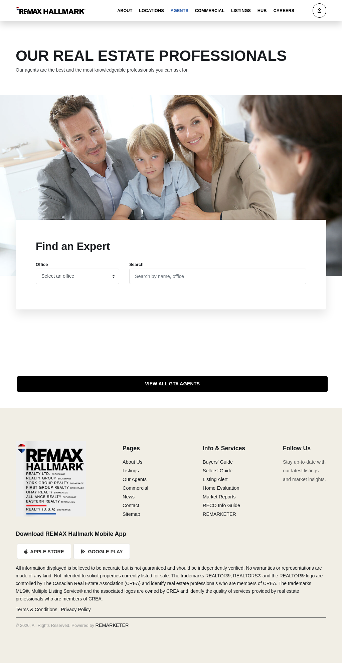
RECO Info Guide (221, 505)
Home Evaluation (221, 488)
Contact (131, 505)
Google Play (102, 551)
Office (42, 264)
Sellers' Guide (217, 470)
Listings (241, 10)
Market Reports (219, 496)
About (125, 10)
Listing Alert (215, 479)
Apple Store (44, 551)
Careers (283, 10)
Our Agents (135, 479)
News (129, 496)
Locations (151, 10)
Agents (179, 10)
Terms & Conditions (36, 609)
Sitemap (131, 514)
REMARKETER (219, 514)
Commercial (209, 10)
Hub (262, 10)
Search (136, 264)
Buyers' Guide (218, 462)
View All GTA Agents (172, 383)
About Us (132, 462)
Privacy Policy (76, 609)
